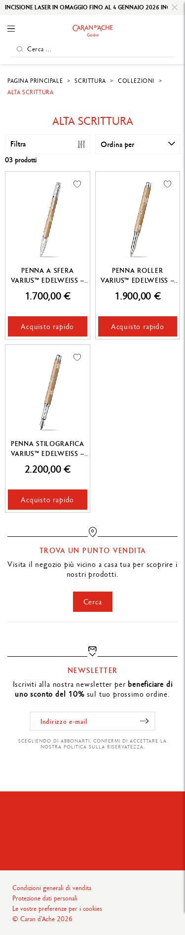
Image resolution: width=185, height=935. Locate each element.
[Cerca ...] (92, 49)
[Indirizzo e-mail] (92, 721)
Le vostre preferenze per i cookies (57, 908)
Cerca (92, 602)
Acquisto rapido (47, 326)
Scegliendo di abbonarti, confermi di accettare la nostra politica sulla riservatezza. (92, 744)
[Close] (175, 7)
